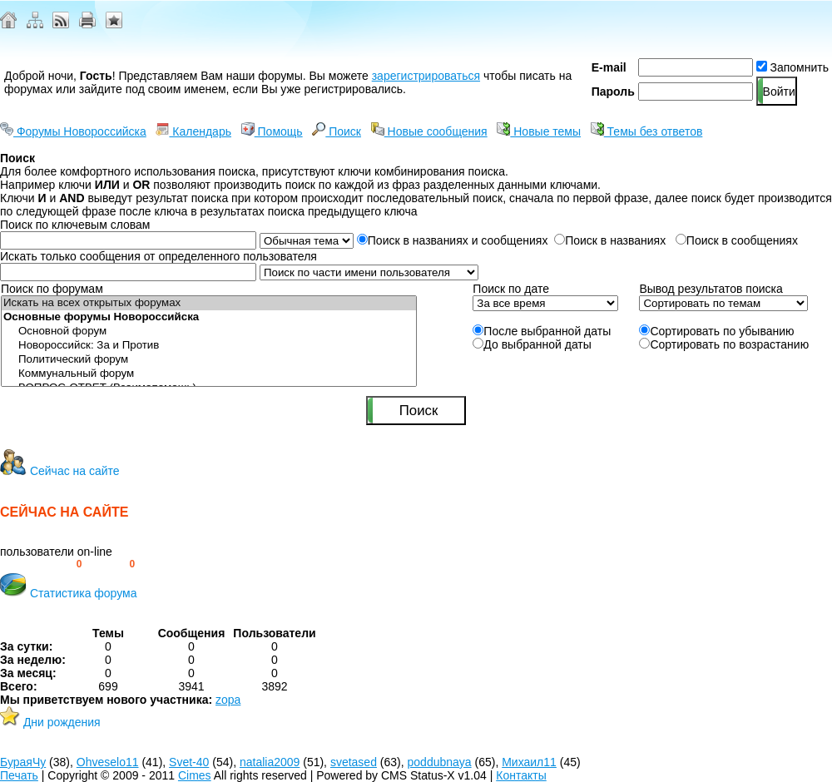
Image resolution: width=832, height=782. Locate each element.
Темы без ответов (647, 131)
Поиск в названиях (611, 240)
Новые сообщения (429, 131)
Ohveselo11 (108, 762)
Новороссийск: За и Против (209, 346)
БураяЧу (23, 762)
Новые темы (539, 131)
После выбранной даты (542, 331)
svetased (353, 762)
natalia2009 (270, 762)
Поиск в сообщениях (737, 240)
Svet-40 (189, 762)
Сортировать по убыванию (716, 331)
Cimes (194, 775)
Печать (19, 775)
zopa (227, 699)
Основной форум (209, 331)
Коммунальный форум (209, 374)
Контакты (521, 775)
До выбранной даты (532, 344)
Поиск (336, 131)
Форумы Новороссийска (73, 131)
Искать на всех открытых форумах (209, 303)
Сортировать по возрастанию (724, 344)
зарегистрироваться (426, 75)
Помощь (272, 131)
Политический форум (209, 360)
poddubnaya (440, 762)
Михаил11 (529, 762)
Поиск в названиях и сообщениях (452, 240)
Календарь (193, 131)
